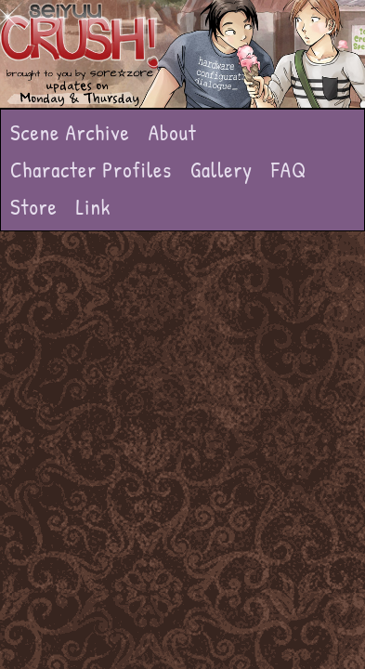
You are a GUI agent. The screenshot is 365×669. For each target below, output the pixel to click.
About (173, 132)
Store (34, 206)
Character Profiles (91, 169)
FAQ (288, 169)
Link (93, 206)
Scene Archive (70, 132)
